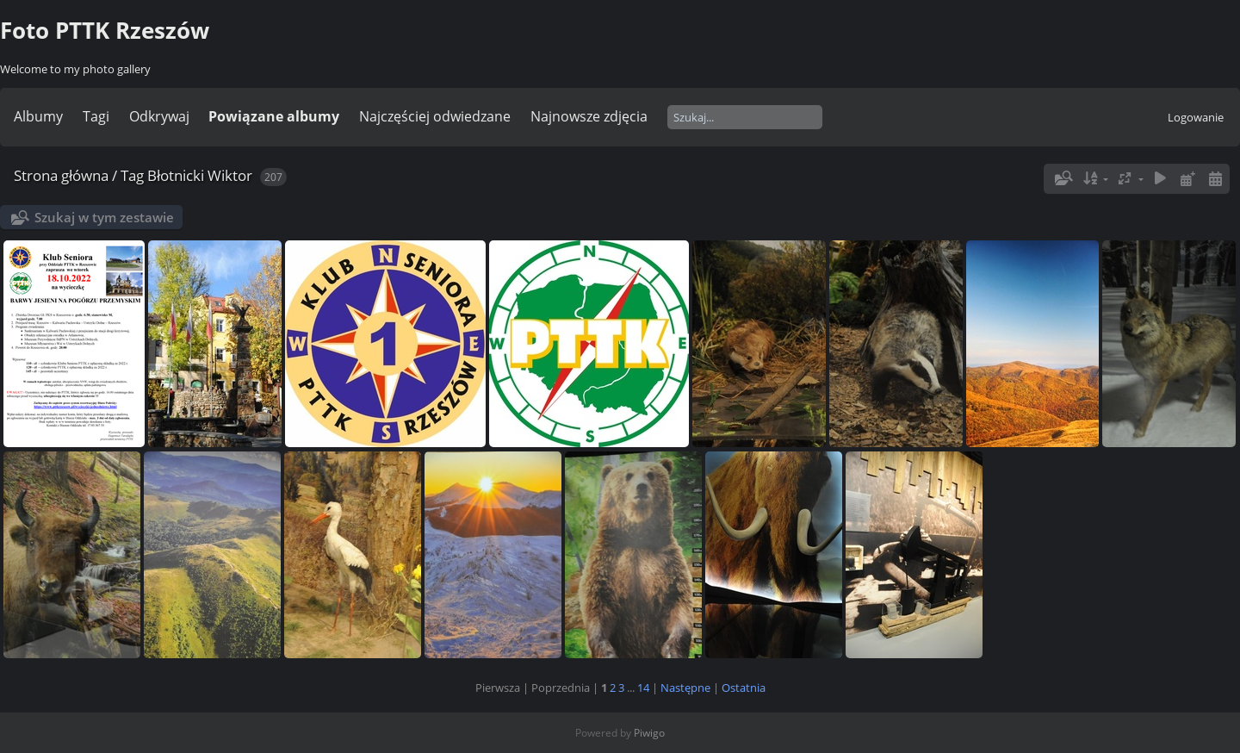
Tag (132, 175)
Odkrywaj (159, 116)
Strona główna (61, 175)
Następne (685, 687)
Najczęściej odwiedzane (435, 116)
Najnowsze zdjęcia (589, 116)
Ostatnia (744, 687)
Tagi (96, 116)
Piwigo (649, 732)
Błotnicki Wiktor (199, 175)
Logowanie (1196, 117)
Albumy (38, 116)
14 (643, 687)
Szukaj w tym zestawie (104, 217)
